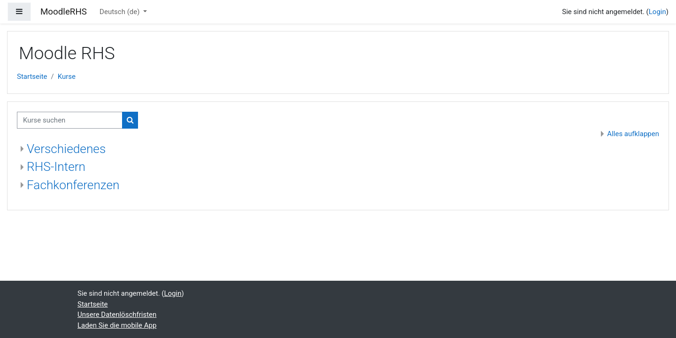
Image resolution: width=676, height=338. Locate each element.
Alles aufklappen (633, 134)
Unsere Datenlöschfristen (116, 314)
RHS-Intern (56, 167)
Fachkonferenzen (73, 185)
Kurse (67, 76)
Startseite (32, 76)
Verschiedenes (66, 149)
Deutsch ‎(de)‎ (120, 12)
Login (657, 12)
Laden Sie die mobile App (116, 325)
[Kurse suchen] (70, 120)
